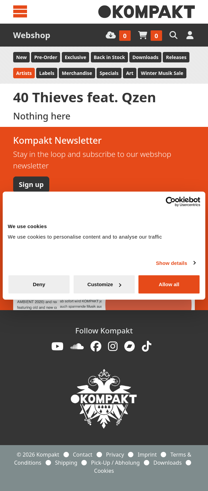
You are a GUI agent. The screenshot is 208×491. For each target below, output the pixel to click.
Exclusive (75, 57)
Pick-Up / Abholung (115, 462)
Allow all (169, 284)
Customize (104, 284)
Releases (176, 57)
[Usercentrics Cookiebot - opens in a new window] (170, 201)
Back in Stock (109, 57)
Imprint (147, 454)
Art (129, 73)
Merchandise (77, 73)
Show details (171, 263)
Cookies (104, 470)
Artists (24, 73)
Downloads (145, 57)
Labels (46, 73)
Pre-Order (45, 57)
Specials (109, 73)
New (21, 57)
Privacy (115, 454)
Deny (39, 284)
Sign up (31, 184)
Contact (83, 454)
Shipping (66, 462)
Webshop (31, 34)
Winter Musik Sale (162, 73)
